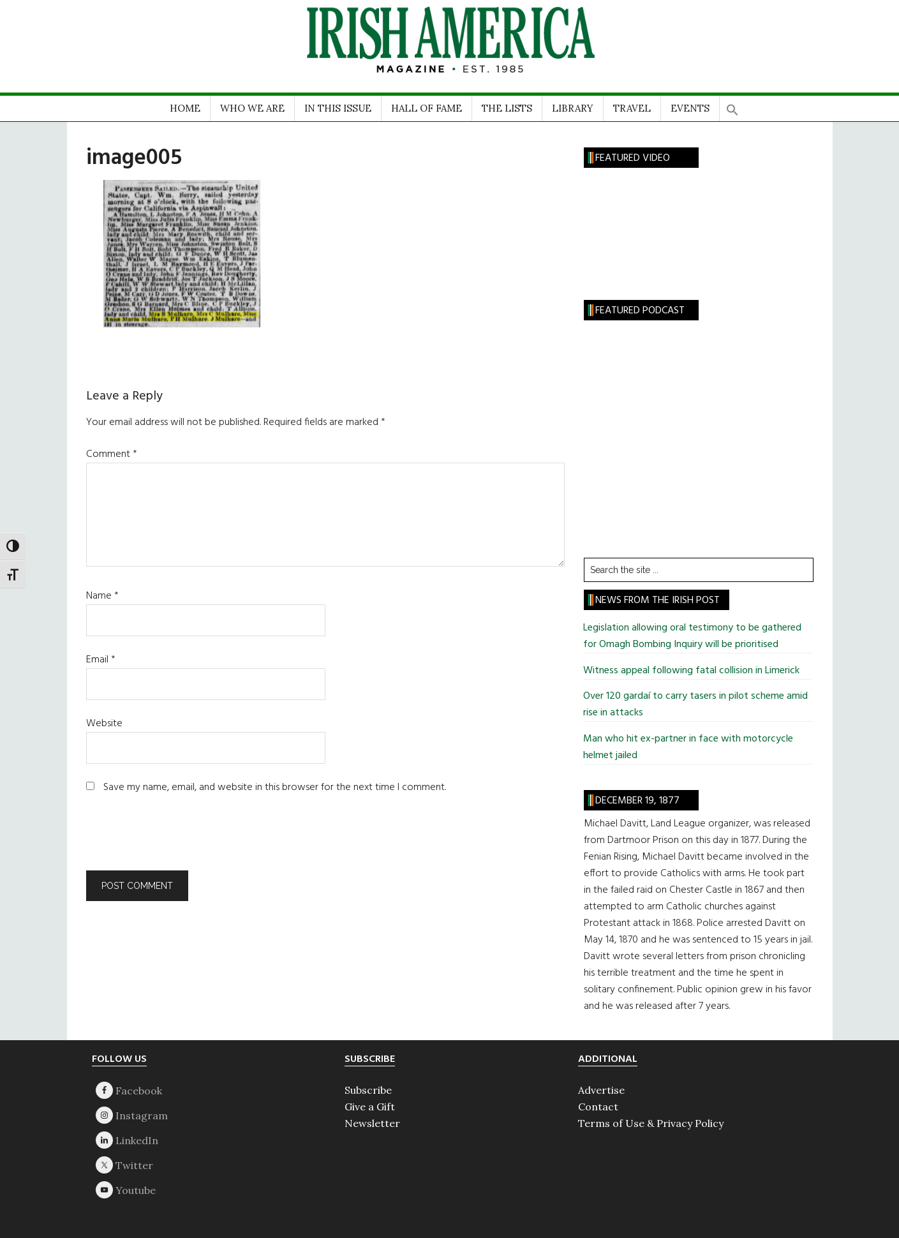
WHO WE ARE (252, 108)
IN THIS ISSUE (337, 108)
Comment (111, 454)
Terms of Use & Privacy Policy (651, 1123)
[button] (732, 105)
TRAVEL (632, 108)
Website (104, 723)
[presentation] (173, 839)
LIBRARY (572, 108)
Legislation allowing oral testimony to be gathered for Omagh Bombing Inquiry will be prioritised (692, 636)
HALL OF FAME (426, 108)
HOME (185, 108)
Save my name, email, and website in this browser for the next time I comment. (274, 787)
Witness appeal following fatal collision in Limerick (691, 670)
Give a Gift (370, 1106)
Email (100, 660)
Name (102, 596)
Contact (598, 1106)
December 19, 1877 (637, 801)
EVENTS (690, 108)
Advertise (601, 1090)
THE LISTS (507, 108)
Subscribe (368, 1090)
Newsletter (372, 1123)
